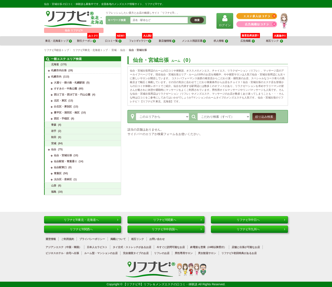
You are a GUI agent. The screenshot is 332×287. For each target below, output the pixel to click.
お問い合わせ (157, 239)
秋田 (53, 137)
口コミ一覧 (115, 39)
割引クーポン (88, 39)
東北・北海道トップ (58, 41)
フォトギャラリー (140, 39)
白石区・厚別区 (63, 106)
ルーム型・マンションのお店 (101, 253)
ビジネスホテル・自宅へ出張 (62, 253)
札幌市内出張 (59, 70)
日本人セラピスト (97, 247)
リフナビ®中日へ (261, 220)
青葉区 (58, 173)
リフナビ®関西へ (94, 229)
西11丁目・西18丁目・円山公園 (72, 94)
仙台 (53, 149)
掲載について (118, 239)
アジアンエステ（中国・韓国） (64, 247)
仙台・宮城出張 (63, 155)
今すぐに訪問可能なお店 (171, 247)
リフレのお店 (161, 253)
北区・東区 (60, 100)
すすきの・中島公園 (65, 88)
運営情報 (51, 239)
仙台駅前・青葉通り (65, 161)
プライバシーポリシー (92, 239)
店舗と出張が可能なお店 (246, 247)
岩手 (53, 130)
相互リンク (276, 39)
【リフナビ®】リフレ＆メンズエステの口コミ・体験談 (160, 284)
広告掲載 (247, 41)
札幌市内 (56, 76)
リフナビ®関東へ (177, 220)
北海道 (55, 64)
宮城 (53, 143)
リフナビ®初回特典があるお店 (239, 253)
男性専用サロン (184, 253)
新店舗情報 (167, 41)
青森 (53, 124)
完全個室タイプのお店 (136, 253)
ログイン (225, 21)
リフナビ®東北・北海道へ (91, 220)
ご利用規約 (67, 239)
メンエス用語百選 (194, 41)
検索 (197, 20)
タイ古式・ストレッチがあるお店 (132, 247)
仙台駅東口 (60, 167)
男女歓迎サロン (207, 253)
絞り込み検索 (264, 116)
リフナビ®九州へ (261, 229)
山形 (53, 185)
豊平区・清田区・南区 (67, 112)
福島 (53, 191)
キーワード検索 (117, 20)
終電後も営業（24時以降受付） (208, 247)
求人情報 (220, 41)
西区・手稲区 (61, 118)
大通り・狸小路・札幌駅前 (69, 82)
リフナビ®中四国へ (177, 229)
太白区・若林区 (63, 179)
